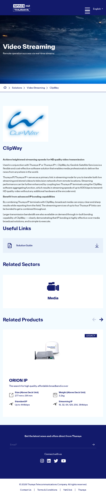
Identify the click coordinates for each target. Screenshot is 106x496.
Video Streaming (36, 87)
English (97, 8)
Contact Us (25, 490)
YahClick (67, 490)
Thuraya (82, 490)
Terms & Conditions (47, 490)
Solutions (17, 87)
